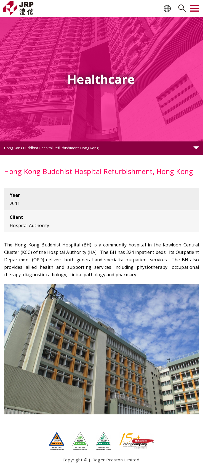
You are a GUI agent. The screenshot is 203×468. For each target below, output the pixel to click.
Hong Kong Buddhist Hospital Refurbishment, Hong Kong (51, 147)
